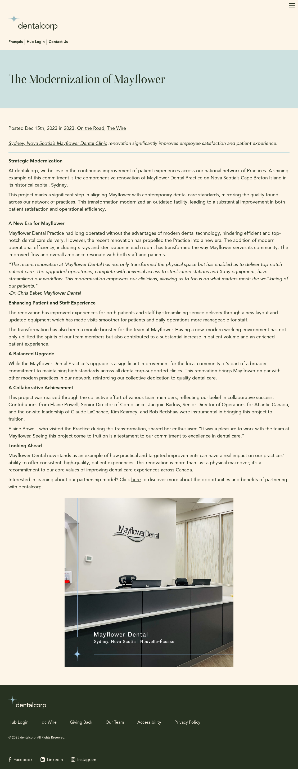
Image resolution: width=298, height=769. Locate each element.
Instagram (86, 760)
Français (15, 42)
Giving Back (81, 723)
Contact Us (58, 42)
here (136, 480)
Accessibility (149, 723)
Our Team (115, 723)
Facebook (23, 760)
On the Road (90, 128)
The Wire (116, 128)
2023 (69, 128)
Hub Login (36, 42)
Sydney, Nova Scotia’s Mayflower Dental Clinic (57, 143)
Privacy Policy (187, 723)
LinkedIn (55, 760)
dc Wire (49, 723)
